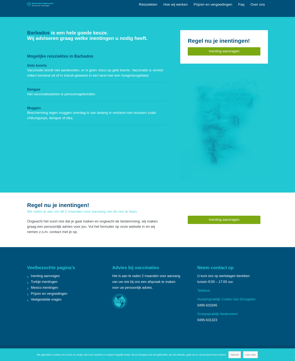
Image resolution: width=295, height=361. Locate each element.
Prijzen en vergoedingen (49, 294)
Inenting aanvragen (45, 276)
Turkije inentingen (44, 282)
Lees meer (250, 354)
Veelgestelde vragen (46, 299)
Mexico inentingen (44, 287)
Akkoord (235, 354)
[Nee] (290, 354)
